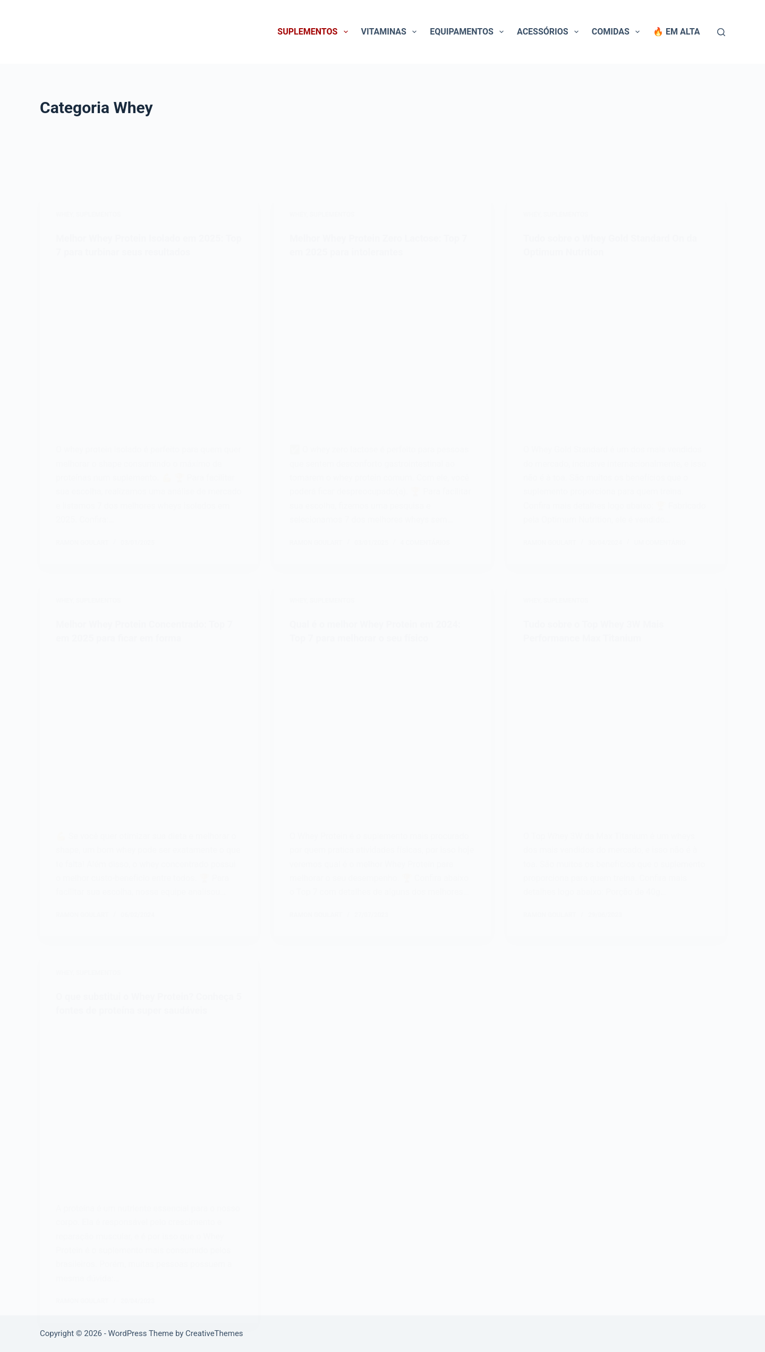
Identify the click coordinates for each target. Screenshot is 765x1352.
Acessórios (550, 31)
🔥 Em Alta (676, 32)
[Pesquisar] (721, 32)
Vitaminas (391, 31)
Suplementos (314, 31)
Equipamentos (469, 31)
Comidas (618, 31)
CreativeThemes (214, 1333)
